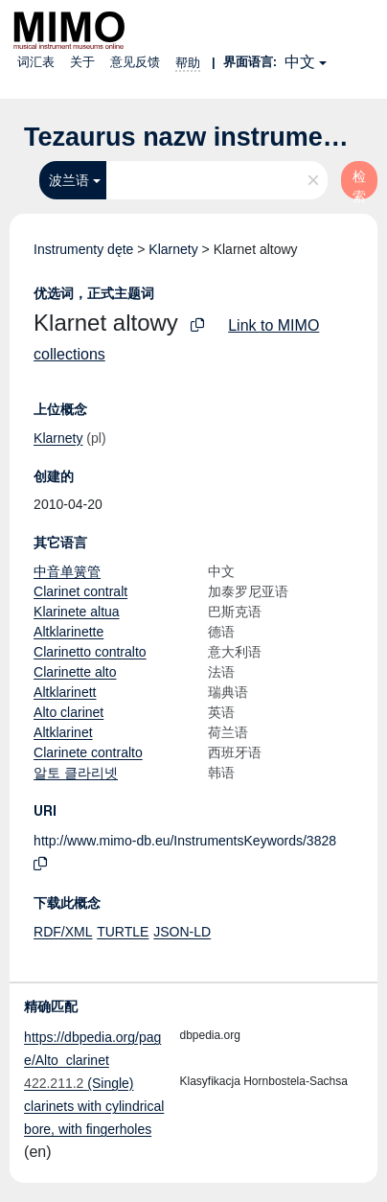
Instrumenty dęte (83, 249)
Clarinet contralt (80, 591)
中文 (300, 62)
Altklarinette (68, 631)
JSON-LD (182, 931)
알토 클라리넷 (76, 772)
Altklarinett (65, 692)
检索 (359, 184)
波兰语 (69, 180)
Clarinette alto (75, 672)
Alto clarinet (68, 712)
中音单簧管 (67, 571)
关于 (82, 62)
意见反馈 (135, 62)
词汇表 (36, 62)
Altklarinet (63, 732)
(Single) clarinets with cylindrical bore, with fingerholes (94, 1106)
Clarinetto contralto (90, 651)
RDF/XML (63, 931)
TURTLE (122, 931)
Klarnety (172, 249)
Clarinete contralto (88, 752)
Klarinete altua (77, 611)
